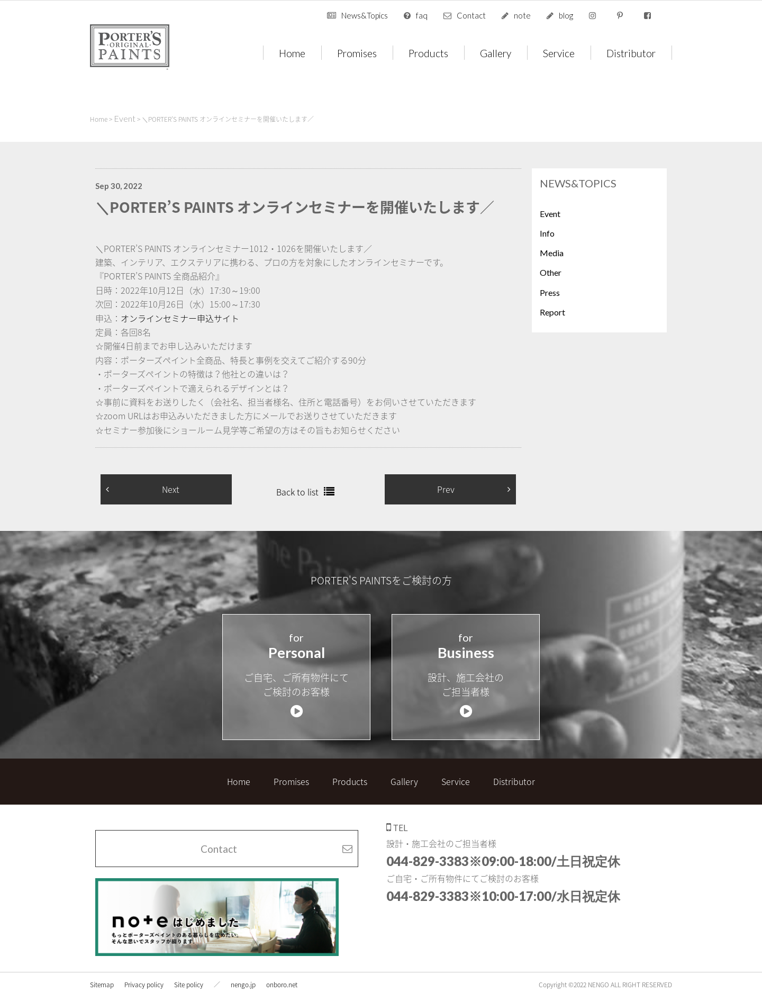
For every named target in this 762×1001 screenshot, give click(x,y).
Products (428, 53)
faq (422, 15)
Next (170, 489)
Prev (446, 489)
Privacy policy (144, 977)
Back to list (297, 491)
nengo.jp (243, 977)
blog (566, 15)
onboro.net (281, 977)
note (522, 15)
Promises (357, 53)
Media (552, 253)
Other (550, 272)
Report (552, 312)
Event (550, 214)
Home (292, 53)
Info (547, 233)
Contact (471, 15)
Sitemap (102, 977)
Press (550, 292)
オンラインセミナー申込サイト (180, 318)
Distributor (631, 53)
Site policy (188, 977)
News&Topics (364, 15)
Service (559, 53)
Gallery (495, 53)
